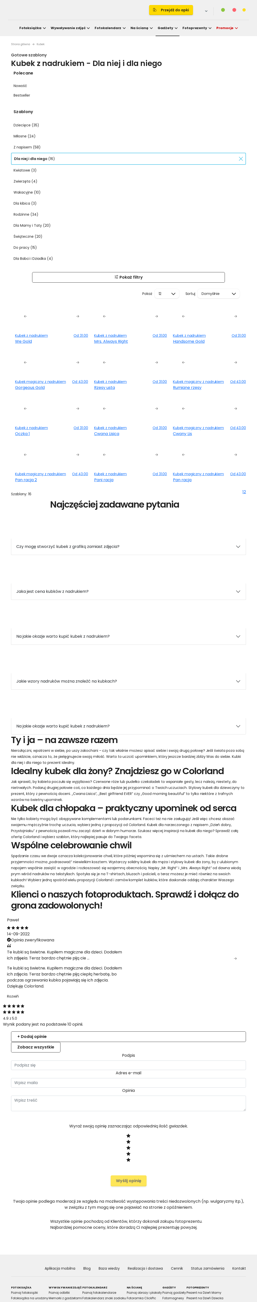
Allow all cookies (216, 707)
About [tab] (203, 607)
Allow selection (172, 707)
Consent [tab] (53, 607)
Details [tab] (128, 607)
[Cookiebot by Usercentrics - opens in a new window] (216, 593)
